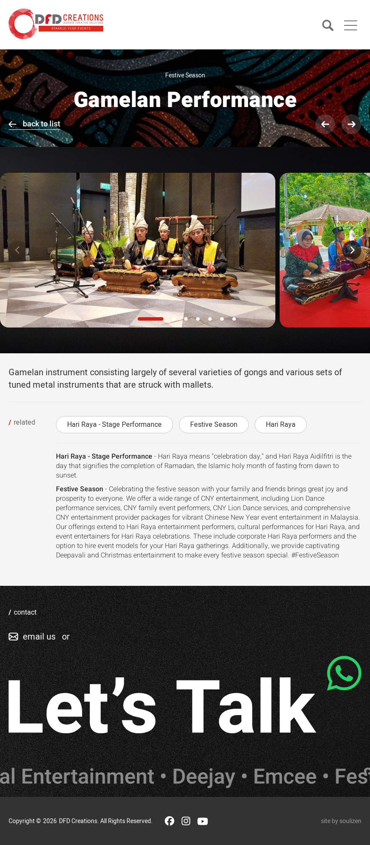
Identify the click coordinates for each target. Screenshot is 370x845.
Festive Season (213, 424)
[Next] (351, 250)
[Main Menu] (350, 25)
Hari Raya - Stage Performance (114, 424)
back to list (41, 124)
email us (39, 637)
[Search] (327, 26)
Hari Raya (281, 424)
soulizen (350, 821)
